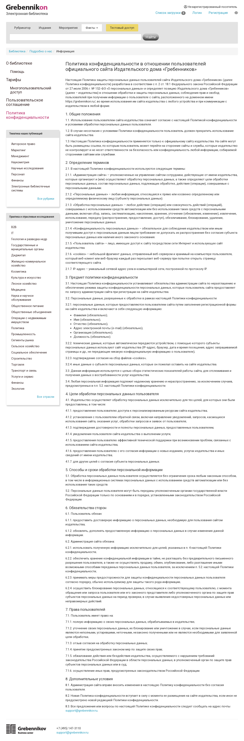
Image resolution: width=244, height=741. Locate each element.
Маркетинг (18, 150)
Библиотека (17, 51)
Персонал (18, 174)
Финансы (17, 180)
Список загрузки (171, 13)
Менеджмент (20, 156)
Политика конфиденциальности (27, 115)
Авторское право (23, 144)
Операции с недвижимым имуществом (28, 320)
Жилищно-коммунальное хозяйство (28, 263)
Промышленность (23, 334)
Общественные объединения (31, 312)
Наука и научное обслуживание (22, 297)
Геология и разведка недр (29, 239)
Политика (17, 328)
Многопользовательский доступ (30, 90)
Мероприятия (68, 28)
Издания (45, 28)
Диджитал (18, 255)
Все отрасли (45, 396)
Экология (17, 388)
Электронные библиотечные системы (30, 188)
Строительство (21, 358)
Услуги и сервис (22, 376)
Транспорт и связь (24, 370)
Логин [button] (197, 13)
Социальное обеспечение (29, 352)
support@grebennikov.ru (81, 710)
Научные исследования (27, 168)
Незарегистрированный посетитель (210, 7)
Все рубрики (45, 198)
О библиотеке (19, 63)
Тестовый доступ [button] (122, 28)
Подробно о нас (40, 51)
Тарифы (13, 80)
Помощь (17, 72)
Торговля (17, 364)
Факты (92, 28)
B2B (14, 227)
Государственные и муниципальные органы (27, 247)
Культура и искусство (26, 277)
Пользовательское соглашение (24, 102)
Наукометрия (20, 162)
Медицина (18, 289)
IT (12, 233)
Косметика (18, 271)
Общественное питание (27, 306)
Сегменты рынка (22, 340)
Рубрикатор (22, 28)
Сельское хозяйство (25, 346)
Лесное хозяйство (24, 283)
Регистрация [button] (218, 13)
